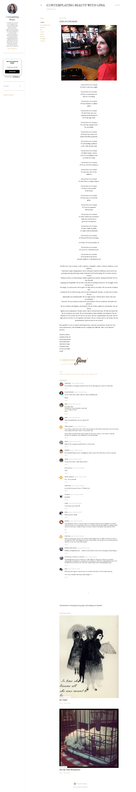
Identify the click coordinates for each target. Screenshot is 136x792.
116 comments (67, 773)
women (42, 41)
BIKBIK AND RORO (71, 548)
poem (42, 32)
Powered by (12, 77)
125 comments (67, 703)
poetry (42, 34)
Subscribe (12, 71)
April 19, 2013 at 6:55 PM (79, 468)
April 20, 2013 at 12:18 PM (77, 494)
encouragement (45, 25)
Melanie (67, 521)
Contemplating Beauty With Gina (76, 5)
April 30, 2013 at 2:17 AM (83, 548)
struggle (42, 38)
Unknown (67, 536)
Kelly (66, 417)
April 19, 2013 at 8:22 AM (74, 404)
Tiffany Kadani (69, 426)
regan (66, 503)
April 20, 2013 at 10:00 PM (75, 512)
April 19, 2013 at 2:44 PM (75, 459)
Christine (67, 494)
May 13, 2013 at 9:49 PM (74, 569)
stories (42, 36)
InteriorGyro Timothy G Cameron (75, 557)
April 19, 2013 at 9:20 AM (80, 426)
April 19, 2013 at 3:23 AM (77, 383)
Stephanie (68, 383)
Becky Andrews (69, 477)
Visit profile (12, 49)
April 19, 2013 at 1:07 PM (76, 450)
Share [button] (42, 18)
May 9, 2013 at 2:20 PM (91, 557)
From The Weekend (69, 769)
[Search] (117, 5)
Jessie (66, 459)
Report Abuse (8, 95)
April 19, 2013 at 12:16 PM (75, 441)
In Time (63, 700)
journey (42, 27)
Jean (66, 569)
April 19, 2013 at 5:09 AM (81, 392)
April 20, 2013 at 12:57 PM (75, 503)
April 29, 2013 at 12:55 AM (77, 536)
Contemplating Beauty (12, 18)
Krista (66, 441)
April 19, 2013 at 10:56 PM (78, 485)
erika (66, 512)
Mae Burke (85, 787)
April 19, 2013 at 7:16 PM (81, 476)
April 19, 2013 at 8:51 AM (74, 417)
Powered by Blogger (80, 784)
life (41, 29)
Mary (66, 404)
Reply (66, 388)
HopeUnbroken (69, 392)
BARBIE (67, 450)
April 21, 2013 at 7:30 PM (76, 521)
